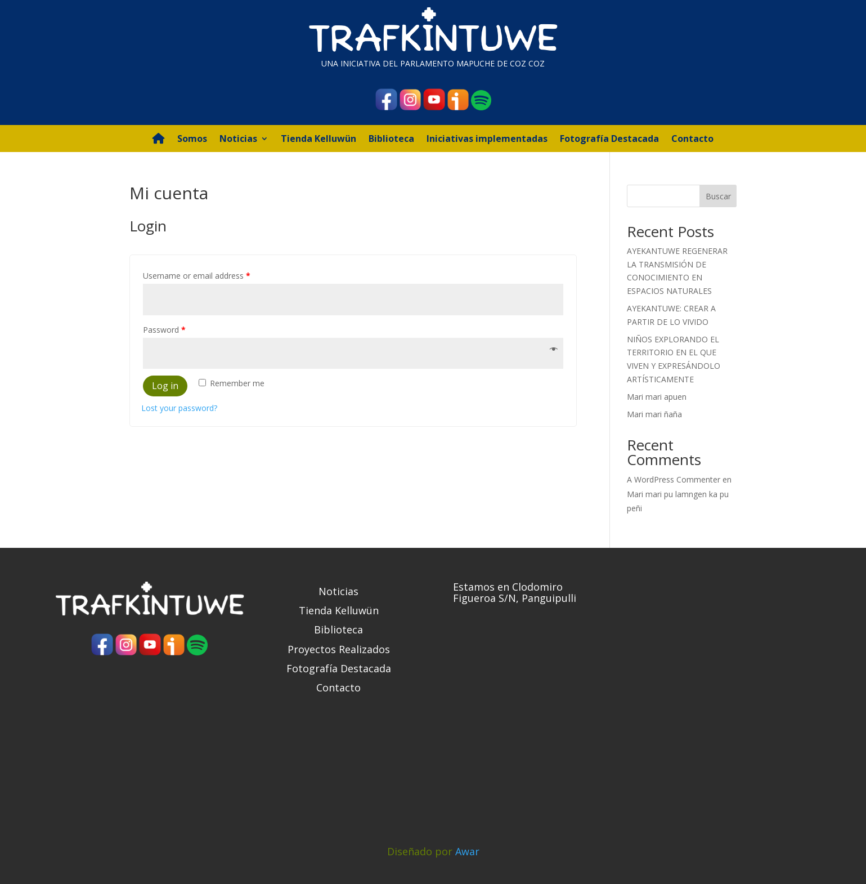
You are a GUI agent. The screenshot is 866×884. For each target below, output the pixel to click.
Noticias (238, 140)
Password (164, 329)
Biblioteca (391, 140)
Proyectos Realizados (339, 649)
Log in (165, 386)
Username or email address (196, 275)
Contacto (692, 140)
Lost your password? (179, 408)
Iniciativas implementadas (487, 140)
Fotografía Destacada (609, 140)
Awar (467, 851)
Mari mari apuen (656, 396)
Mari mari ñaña (654, 414)
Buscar (718, 196)
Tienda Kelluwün (318, 140)
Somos (192, 140)
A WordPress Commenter (673, 479)
